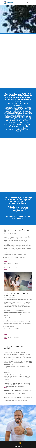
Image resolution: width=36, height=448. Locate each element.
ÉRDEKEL (5, 265)
